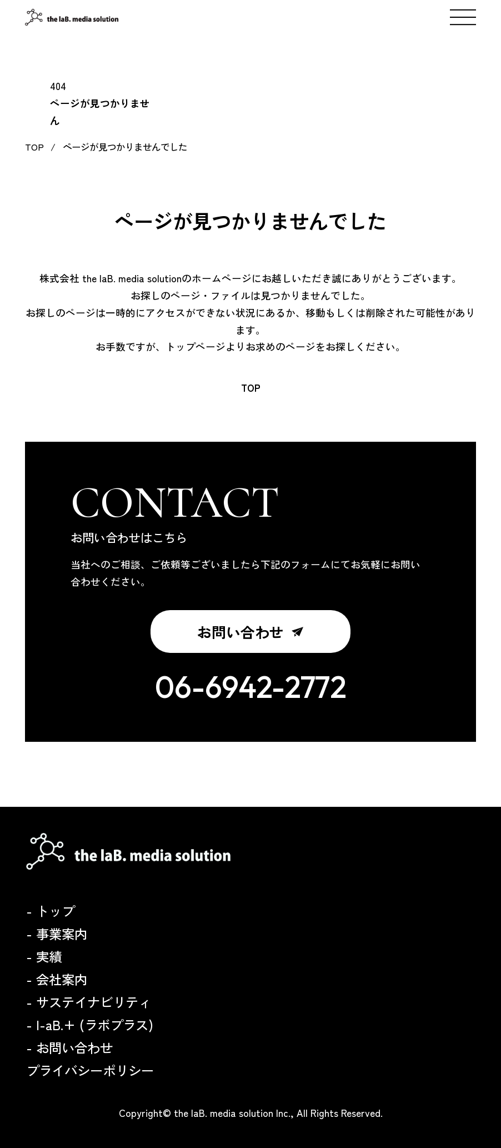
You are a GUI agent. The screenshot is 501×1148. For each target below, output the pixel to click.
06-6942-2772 (251, 687)
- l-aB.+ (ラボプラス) (89, 1024)
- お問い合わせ (69, 1047)
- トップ (50, 910)
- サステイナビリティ (88, 1001)
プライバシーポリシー (90, 1070)
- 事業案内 (56, 933)
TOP (250, 388)
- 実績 (44, 956)
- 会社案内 (56, 979)
